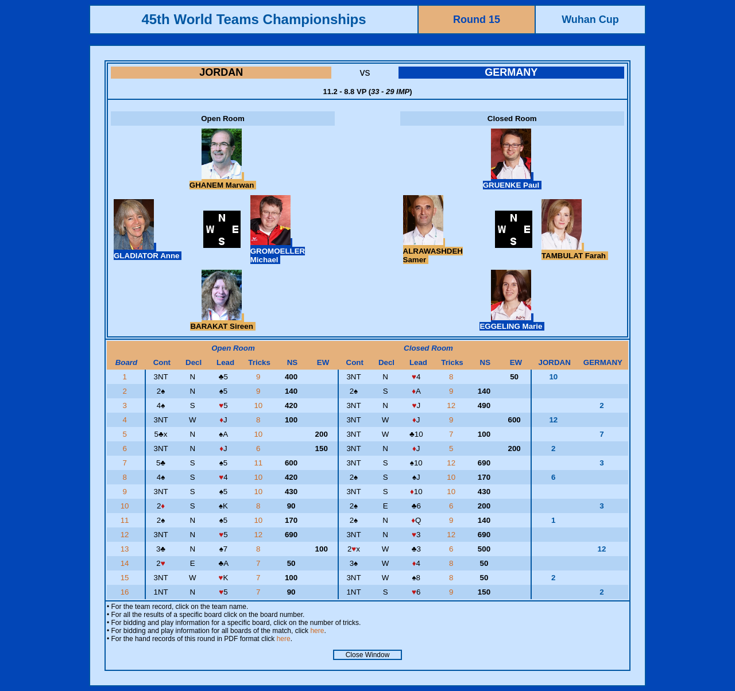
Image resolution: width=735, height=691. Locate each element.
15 (126, 577)
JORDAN (221, 72)
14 (126, 563)
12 (452, 405)
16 (126, 592)
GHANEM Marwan (222, 180)
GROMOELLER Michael (277, 251)
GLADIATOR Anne (147, 251)
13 (126, 549)
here (317, 631)
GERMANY (511, 72)
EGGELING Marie (511, 322)
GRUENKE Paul (512, 180)
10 (259, 405)
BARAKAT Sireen (222, 322)
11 (259, 463)
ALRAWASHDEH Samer (433, 251)
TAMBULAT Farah (574, 251)
